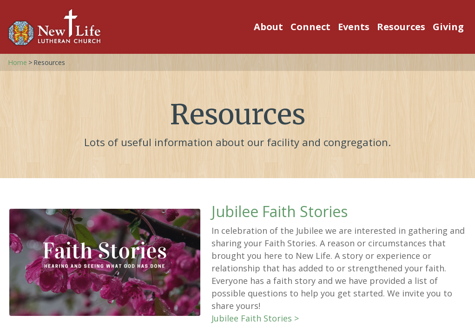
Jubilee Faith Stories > (255, 318)
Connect (310, 26)
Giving (448, 26)
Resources (401, 26)
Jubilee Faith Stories (279, 211)
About (268, 26)
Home (17, 62)
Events (353, 26)
